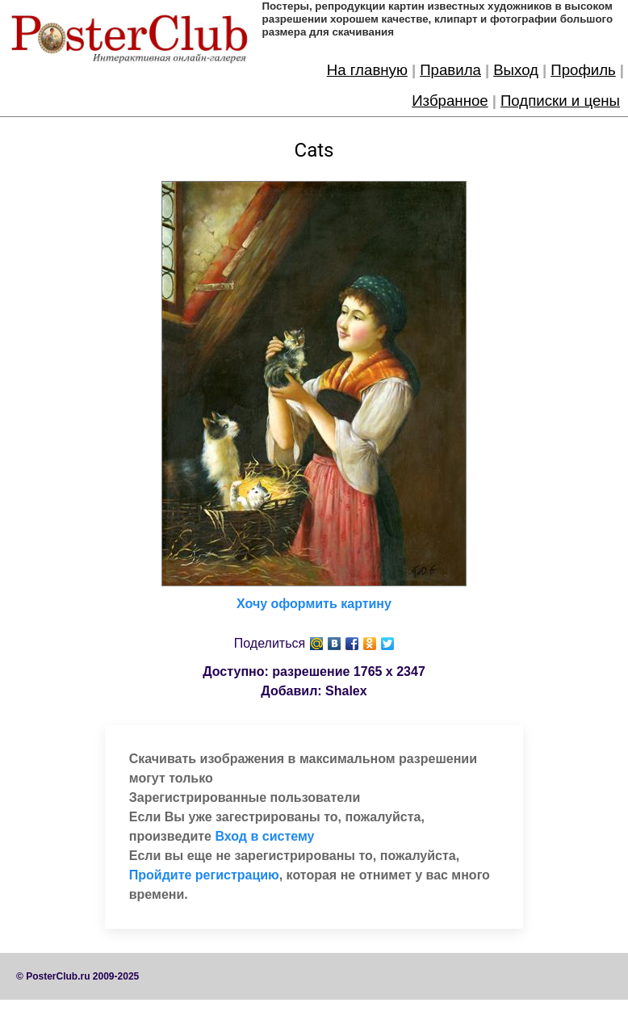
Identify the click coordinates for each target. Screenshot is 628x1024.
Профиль (583, 69)
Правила (450, 69)
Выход (515, 69)
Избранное (450, 100)
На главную (367, 69)
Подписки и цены (560, 100)
